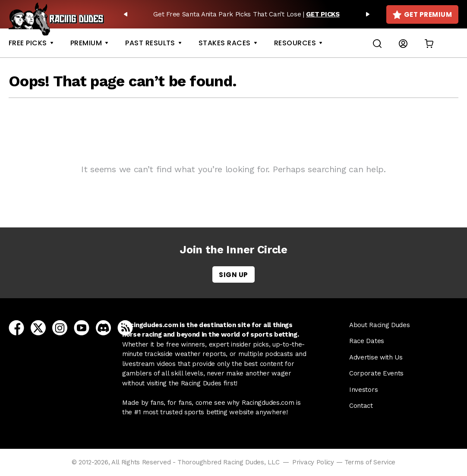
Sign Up (233, 274)
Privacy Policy (313, 462)
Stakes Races (225, 43)
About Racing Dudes (379, 325)
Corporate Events (376, 373)
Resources (295, 43)
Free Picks (28, 43)
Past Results (150, 43)
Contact (361, 406)
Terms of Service (369, 462)
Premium (86, 43)
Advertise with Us (376, 357)
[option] (246, 14)
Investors (363, 390)
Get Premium (422, 14)
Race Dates (366, 341)
